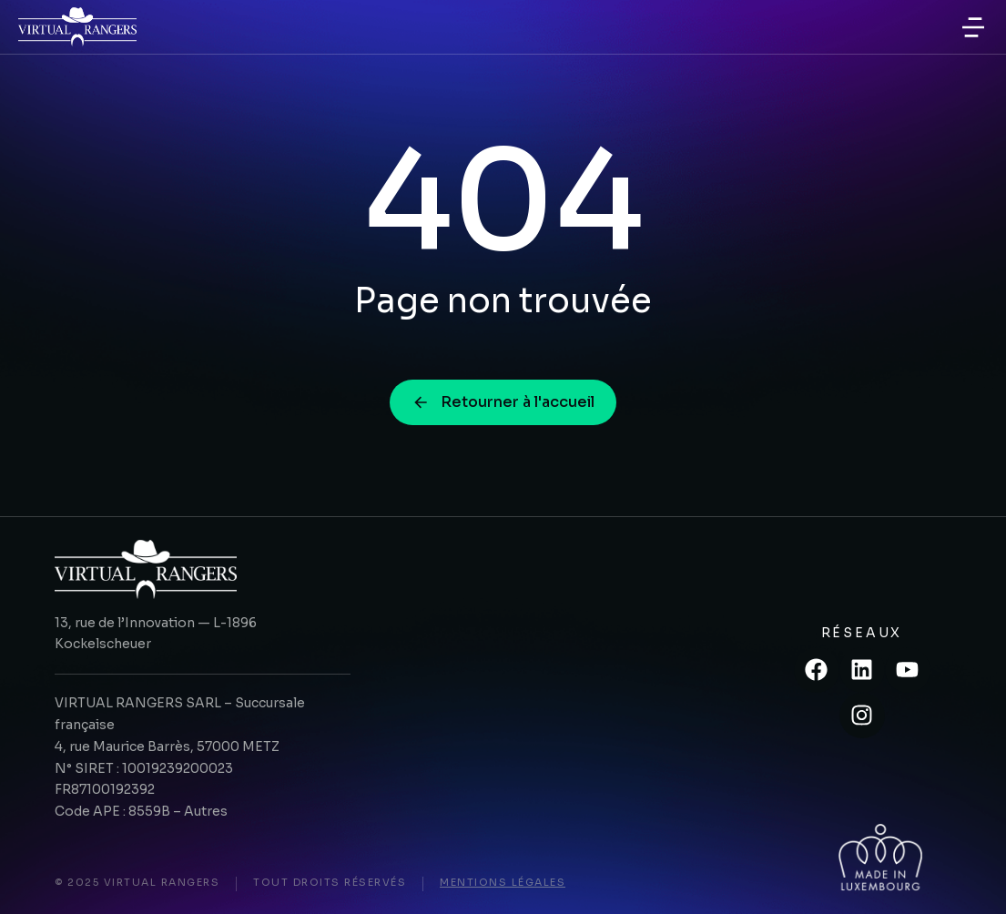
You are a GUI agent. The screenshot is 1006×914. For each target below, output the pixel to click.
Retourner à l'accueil (503, 401)
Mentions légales (502, 882)
